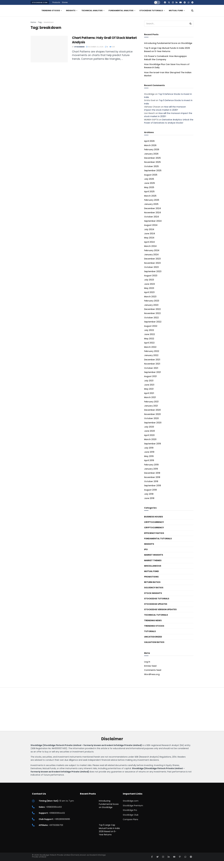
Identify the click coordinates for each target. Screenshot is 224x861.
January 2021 (151, 405)
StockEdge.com (39, 2)
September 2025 (152, 170)
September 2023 (152, 271)
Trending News (153, 620)
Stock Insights (153, 593)
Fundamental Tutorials (158, 538)
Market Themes (152, 560)
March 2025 (150, 195)
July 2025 (149, 179)
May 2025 (149, 187)
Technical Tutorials (156, 614)
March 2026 (150, 145)
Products (56, 2)
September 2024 (153, 221)
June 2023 (149, 284)
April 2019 (149, 460)
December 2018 (152, 473)
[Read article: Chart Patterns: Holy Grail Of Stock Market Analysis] (49, 49)
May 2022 (149, 338)
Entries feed (150, 665)
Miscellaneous (152, 565)
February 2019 (151, 464)
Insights (70, 10)
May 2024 (149, 237)
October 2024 (151, 216)
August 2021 (150, 376)
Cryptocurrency (154, 522)
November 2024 (152, 212)
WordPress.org (152, 674)
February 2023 (151, 300)
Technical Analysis (92, 10)
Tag (40, 22)
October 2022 (151, 317)
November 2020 (152, 414)
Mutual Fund (176, 10)
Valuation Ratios (154, 642)
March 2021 (150, 397)
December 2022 (152, 309)
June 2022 (149, 334)
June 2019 (149, 452)
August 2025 (150, 174)
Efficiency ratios (154, 533)
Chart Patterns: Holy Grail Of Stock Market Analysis (104, 40)
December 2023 (152, 258)
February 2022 (151, 351)
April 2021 (149, 393)
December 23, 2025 (94, 47)
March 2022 (150, 347)
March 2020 (150, 439)
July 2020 (149, 426)
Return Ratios (152, 582)
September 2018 (152, 485)
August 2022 (150, 326)
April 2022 (149, 342)
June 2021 (149, 384)
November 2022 (152, 313)
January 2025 (151, 204)
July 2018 (148, 494)
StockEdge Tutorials (151, 10)
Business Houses (153, 516)
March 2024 (150, 246)
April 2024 (149, 242)
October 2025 (151, 166)
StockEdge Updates (155, 604)
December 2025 (152, 158)
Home (33, 22)
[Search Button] (192, 10)
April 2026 (149, 141)
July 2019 (148, 447)
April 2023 (149, 292)
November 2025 (152, 162)
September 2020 (152, 422)
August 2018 (150, 489)
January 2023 (151, 305)
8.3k (112, 47)
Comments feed (152, 670)
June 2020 (149, 430)
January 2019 (151, 468)
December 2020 (152, 409)
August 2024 (150, 225)
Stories (65, 2)
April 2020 (149, 435)
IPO (146, 549)
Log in (147, 661)
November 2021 (152, 363)
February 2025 (151, 200)
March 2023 (150, 296)
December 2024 (152, 208)
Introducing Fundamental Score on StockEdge (168, 43)
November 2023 (152, 263)
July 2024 (149, 229)
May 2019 (149, 456)
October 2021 (151, 368)
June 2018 (149, 498)
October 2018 (151, 481)
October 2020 (151, 418)
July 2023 (149, 279)
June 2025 (149, 183)
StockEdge (79, 47)
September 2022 (152, 321)
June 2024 (149, 233)
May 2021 (149, 388)
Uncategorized (153, 636)
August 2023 (150, 275)
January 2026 (151, 153)
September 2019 (152, 443)
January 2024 (151, 254)
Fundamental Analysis (121, 10)
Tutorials (150, 631)
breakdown (49, 22)
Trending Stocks (50, 10)
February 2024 (151, 250)
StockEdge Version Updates (160, 609)
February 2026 (151, 149)
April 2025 (149, 191)
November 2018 (152, 477)
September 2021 (152, 372)
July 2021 (148, 380)
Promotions (151, 576)
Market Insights (153, 554)
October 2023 (151, 267)
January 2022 (151, 355)
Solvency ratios (153, 587)
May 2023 (149, 288)
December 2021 (152, 359)
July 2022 (149, 330)
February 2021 (151, 401)
